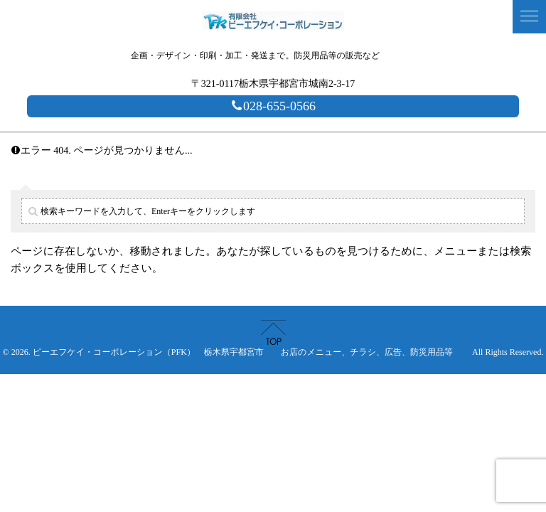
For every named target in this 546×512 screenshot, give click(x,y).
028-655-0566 (273, 106)
